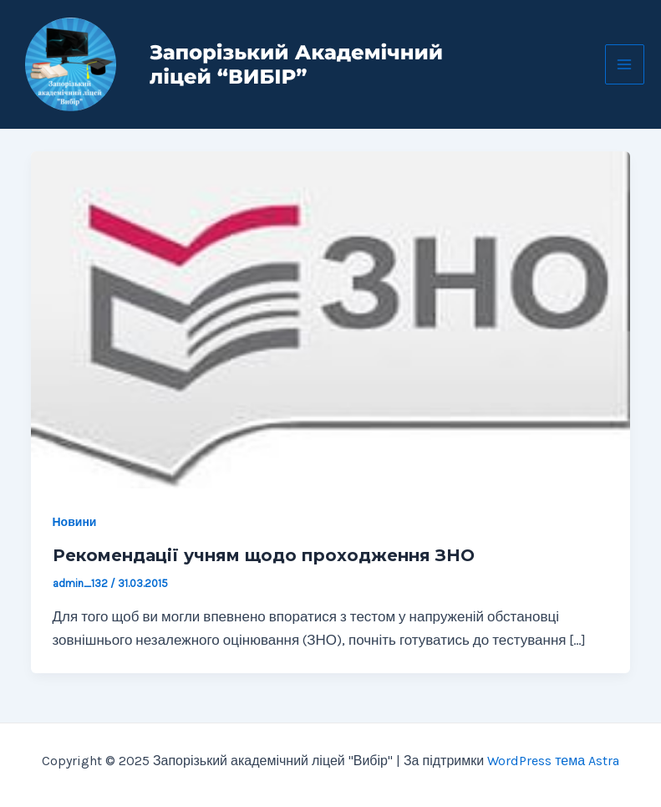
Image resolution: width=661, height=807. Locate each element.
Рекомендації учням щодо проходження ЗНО (264, 555)
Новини (75, 522)
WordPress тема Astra (553, 761)
